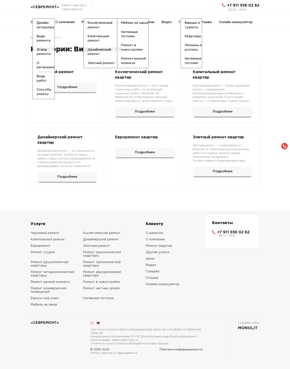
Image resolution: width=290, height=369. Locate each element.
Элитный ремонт (96, 245)
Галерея (185, 22)
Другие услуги (127, 22)
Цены (150, 22)
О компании (65, 22)
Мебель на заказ (44, 304)
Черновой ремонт (55, 72)
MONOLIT (248, 328)
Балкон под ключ (45, 298)
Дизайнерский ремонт (101, 239)
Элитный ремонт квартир (218, 137)
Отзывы (205, 22)
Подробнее (67, 87)
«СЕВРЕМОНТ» (45, 7)
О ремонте (39, 22)
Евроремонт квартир (136, 137)
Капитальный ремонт (48, 239)
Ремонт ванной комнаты (50, 282)
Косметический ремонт (102, 233)
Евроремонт (41, 245)
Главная (36, 37)
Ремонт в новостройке (101, 282)
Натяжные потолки (98, 298)
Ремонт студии (43, 252)
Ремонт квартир (95, 22)
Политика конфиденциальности (181, 349)
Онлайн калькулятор (236, 22)
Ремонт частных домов (101, 288)
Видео (166, 22)
